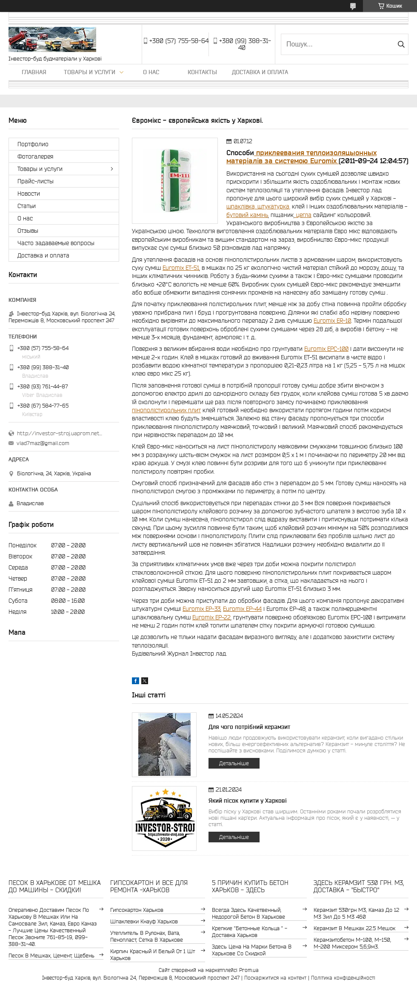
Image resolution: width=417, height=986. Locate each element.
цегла (302, 214)
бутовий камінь (247, 214)
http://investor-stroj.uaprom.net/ (59, 433)
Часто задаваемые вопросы (55, 243)
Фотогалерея (35, 156)
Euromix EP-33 (201, 608)
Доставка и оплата (260, 72)
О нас (151, 72)
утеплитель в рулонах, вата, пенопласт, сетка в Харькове (146, 936)
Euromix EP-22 (211, 617)
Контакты (202, 72)
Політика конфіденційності (343, 977)
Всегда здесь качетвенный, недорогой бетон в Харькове (248, 913)
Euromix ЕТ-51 (181, 267)
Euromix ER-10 (332, 320)
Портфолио (33, 144)
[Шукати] (401, 44)
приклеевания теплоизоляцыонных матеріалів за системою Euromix (301, 156)
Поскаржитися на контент (275, 977)
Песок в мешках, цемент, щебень (51, 955)
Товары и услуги (89, 72)
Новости (28, 193)
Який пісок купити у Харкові (247, 800)
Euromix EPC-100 (326, 348)
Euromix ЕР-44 (242, 608)
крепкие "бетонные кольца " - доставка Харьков (249, 931)
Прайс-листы (35, 181)
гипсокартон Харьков (136, 910)
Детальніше (234, 763)
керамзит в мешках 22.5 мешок (354, 928)
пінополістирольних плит (166, 410)
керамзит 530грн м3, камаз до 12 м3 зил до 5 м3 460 (356, 913)
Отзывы (27, 230)
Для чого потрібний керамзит (249, 726)
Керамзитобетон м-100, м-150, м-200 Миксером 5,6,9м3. (352, 943)
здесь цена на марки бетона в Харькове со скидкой (251, 950)
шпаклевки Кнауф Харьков (144, 921)
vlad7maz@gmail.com (43, 443)
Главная (34, 72)
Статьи (26, 205)
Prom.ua (249, 970)
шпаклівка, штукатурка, (258, 206)
